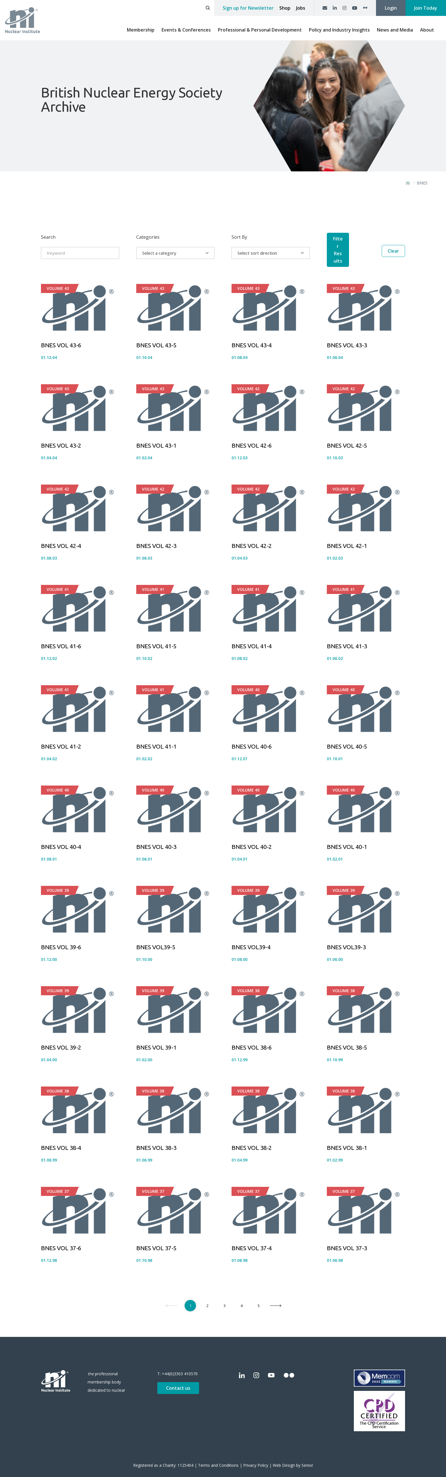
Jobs (300, 8)
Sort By (239, 237)
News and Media (395, 30)
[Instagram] (344, 8)
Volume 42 (248, 380)
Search (48, 237)
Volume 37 (58, 1183)
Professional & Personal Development (260, 30)
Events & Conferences (186, 30)
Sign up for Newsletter (248, 8)
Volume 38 (248, 982)
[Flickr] (365, 8)
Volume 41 (58, 581)
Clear (393, 253)
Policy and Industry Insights (339, 30)
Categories (148, 237)
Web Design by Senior (293, 1457)
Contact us (178, 1380)
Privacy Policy (255, 1457)
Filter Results (350, 253)
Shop (284, 8)
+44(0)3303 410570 (180, 1365)
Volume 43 (58, 280)
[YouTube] (354, 8)
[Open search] (207, 8)
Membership (140, 30)
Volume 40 (248, 681)
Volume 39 (58, 882)
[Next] (276, 1297)
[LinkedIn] (335, 8)
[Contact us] (325, 8)
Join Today (425, 8)
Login (391, 8)
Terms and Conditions (218, 1457)
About (427, 30)
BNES (422, 183)
